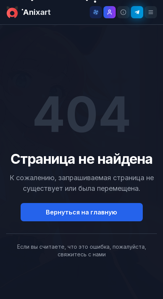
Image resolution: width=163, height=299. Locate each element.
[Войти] (109, 12)
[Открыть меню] (151, 12)
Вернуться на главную (81, 212)
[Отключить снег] (96, 12)
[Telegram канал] (137, 12)
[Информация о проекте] (123, 12)
